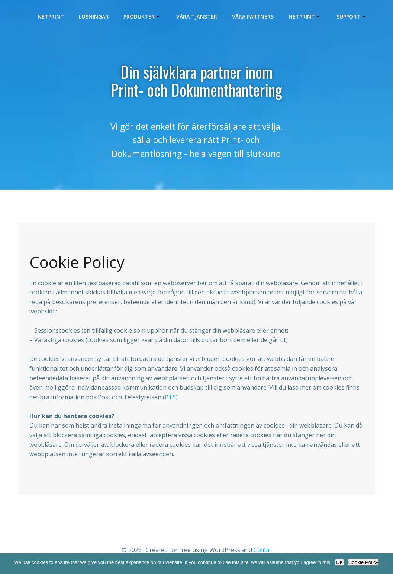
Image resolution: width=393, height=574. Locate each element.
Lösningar (94, 16)
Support (352, 16)
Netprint (51, 16)
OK (339, 562)
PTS (170, 399)
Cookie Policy (363, 562)
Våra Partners (253, 16)
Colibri (263, 552)
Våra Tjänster (197, 16)
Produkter (143, 16)
